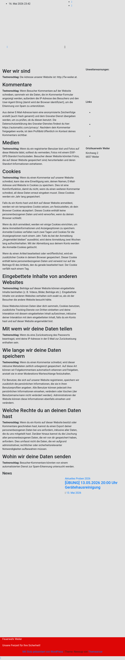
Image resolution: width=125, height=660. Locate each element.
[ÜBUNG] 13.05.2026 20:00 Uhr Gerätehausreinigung (91, 485)
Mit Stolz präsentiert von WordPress (43, 651)
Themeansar (95, 651)
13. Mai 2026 (73, 492)
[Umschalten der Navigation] (65, 47)
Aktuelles (70, 478)
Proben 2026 (83, 478)
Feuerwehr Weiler (12, 639)
